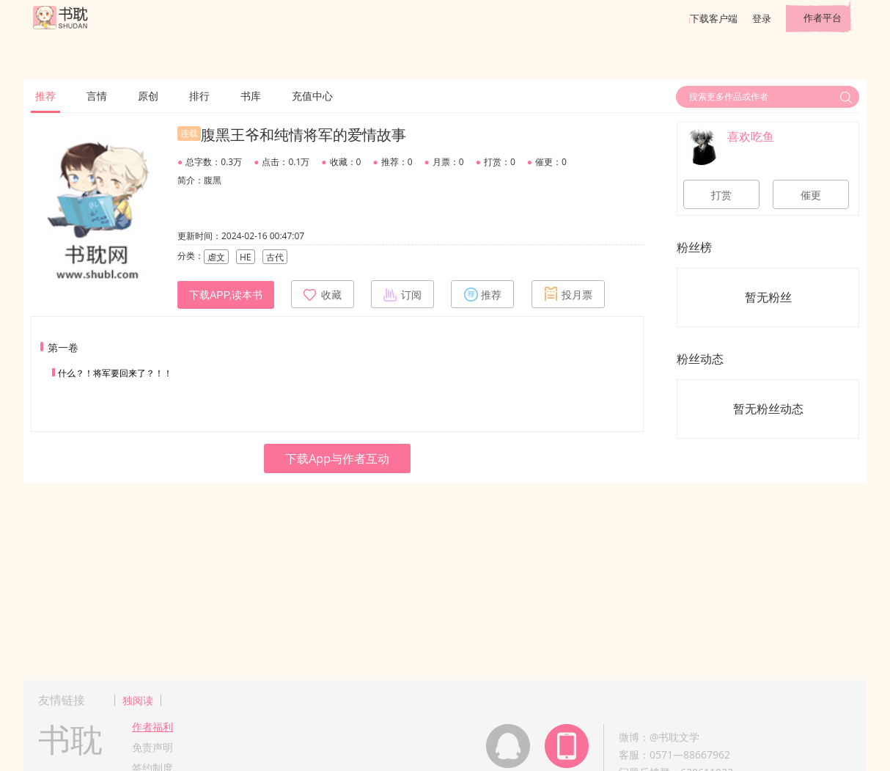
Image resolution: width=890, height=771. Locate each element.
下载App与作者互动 (337, 458)
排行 (199, 96)
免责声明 (152, 747)
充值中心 (312, 96)
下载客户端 (714, 18)
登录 (761, 18)
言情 (97, 96)
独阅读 (137, 700)
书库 (250, 96)
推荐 (45, 96)
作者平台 (822, 17)
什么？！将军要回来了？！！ (115, 373)
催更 (811, 195)
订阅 (402, 294)
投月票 (568, 294)
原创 (148, 96)
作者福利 (152, 727)
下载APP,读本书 (225, 295)
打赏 (721, 195)
